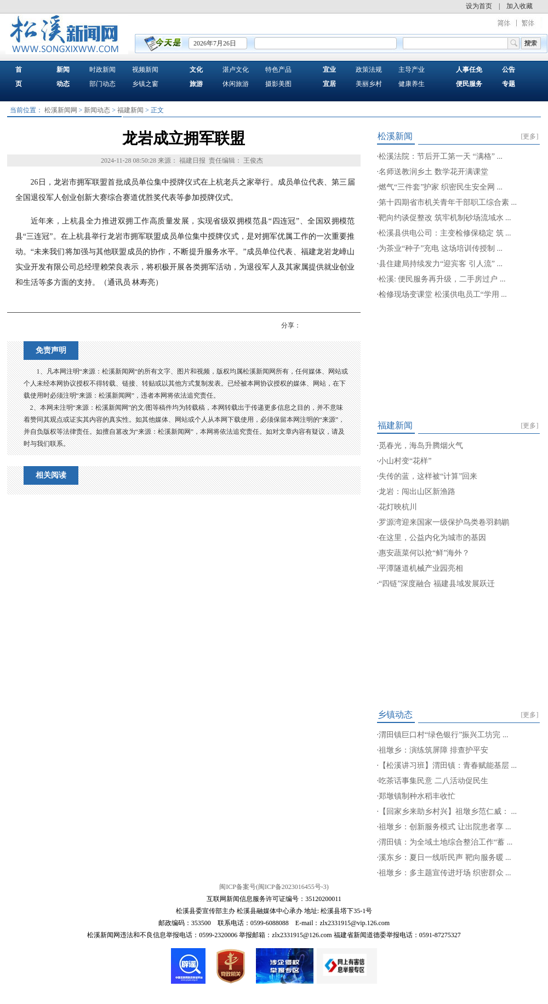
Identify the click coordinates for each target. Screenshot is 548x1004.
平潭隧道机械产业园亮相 (421, 568)
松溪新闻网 (60, 110)
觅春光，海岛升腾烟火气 (421, 445)
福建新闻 (130, 110)
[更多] (530, 136)
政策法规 (369, 69)
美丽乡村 (369, 84)
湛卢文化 (235, 69)
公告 (508, 69)
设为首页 (479, 6)
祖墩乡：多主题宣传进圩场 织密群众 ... (445, 873)
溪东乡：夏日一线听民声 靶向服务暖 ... (445, 857)
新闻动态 (97, 110)
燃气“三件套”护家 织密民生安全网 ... (441, 187)
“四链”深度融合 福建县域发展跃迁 (437, 584)
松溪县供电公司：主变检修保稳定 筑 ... (445, 233)
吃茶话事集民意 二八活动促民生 (433, 781)
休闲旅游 (235, 84)
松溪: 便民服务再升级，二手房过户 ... (442, 279)
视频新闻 (145, 69)
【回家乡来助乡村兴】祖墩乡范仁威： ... (448, 811)
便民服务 (469, 84)
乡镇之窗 (145, 84)
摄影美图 (278, 84)
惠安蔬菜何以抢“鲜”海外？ (424, 553)
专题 (508, 84)
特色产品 (278, 69)
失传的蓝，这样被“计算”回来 (428, 476)
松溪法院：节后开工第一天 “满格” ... (441, 156)
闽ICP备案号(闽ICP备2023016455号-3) (273, 887)
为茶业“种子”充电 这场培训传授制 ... (441, 248)
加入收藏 (519, 6)
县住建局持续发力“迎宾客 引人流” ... (441, 264)
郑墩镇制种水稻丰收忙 (417, 796)
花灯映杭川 (398, 507)
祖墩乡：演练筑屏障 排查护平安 (433, 750)
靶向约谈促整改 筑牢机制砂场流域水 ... (445, 218)
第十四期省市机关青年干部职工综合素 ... (448, 202)
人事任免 (469, 69)
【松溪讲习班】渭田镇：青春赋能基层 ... (448, 765)
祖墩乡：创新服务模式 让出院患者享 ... (445, 827)
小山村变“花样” (405, 461)
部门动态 (102, 84)
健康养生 (411, 84)
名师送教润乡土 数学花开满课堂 (433, 172)
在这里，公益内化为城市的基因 (432, 537)
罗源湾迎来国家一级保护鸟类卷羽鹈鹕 (444, 522)
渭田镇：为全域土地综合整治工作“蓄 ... (445, 842)
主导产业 (411, 69)
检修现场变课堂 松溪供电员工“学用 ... (443, 294)
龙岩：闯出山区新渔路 (417, 491)
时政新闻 (102, 69)
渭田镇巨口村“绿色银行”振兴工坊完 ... (443, 735)
